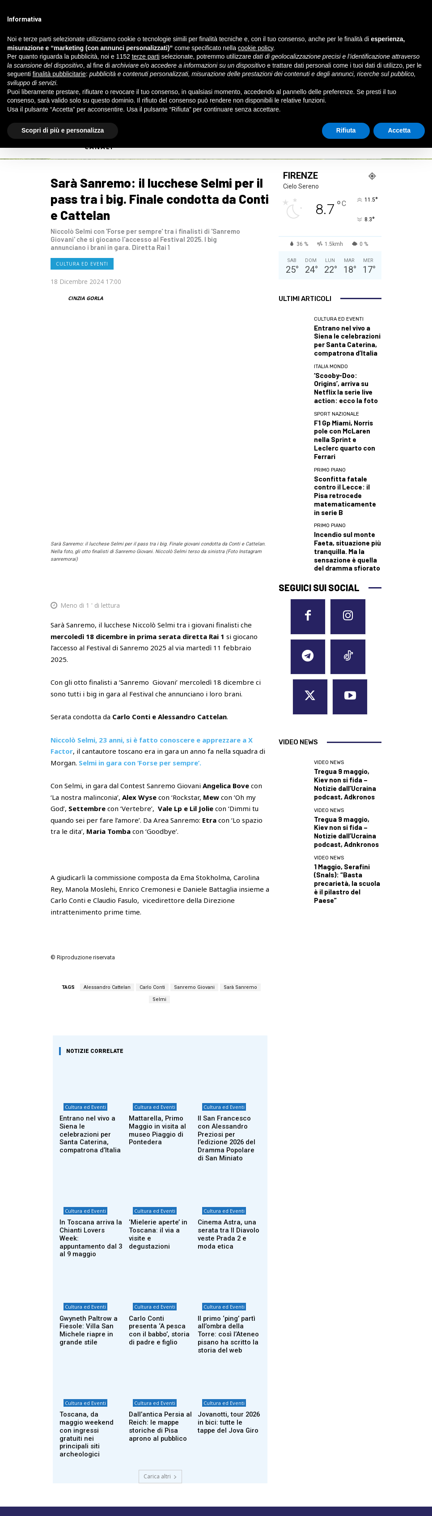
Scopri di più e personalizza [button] (62, 130)
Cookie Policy (68, 1440)
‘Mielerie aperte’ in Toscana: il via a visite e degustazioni (159, 1099)
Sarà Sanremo (240, 865)
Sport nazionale (336, 397)
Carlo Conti (152, 865)
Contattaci (294, 1458)
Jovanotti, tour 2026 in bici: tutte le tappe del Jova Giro (226, 1272)
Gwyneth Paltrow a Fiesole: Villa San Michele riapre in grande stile (84, 1189)
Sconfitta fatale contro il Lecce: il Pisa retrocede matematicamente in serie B (346, 448)
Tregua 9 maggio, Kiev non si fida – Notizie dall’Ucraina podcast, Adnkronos (347, 686)
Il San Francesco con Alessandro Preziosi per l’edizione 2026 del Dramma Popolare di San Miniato (228, 1012)
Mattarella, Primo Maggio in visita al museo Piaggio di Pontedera (152, 1008)
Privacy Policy (107, 1440)
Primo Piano (330, 431)
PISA (315, 1378)
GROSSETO (240, 1388)
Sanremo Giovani (194, 865)
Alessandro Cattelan (107, 865)
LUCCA (232, 1410)
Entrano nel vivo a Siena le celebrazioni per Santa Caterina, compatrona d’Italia (90, 1008)
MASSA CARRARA (334, 1367)
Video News (329, 635)
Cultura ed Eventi (82, 264)
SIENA (317, 1410)
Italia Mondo (331, 359)
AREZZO (235, 1367)
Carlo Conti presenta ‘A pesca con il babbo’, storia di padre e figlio (159, 1185)
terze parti (146, 56)
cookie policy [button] (255, 48)
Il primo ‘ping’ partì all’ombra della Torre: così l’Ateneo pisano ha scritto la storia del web (229, 1189)
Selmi (159, 877)
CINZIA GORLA (85, 298)
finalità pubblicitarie (59, 73)
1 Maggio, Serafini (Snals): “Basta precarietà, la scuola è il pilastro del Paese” (345, 724)
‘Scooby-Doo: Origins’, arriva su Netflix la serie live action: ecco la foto (347, 373)
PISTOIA (321, 1388)
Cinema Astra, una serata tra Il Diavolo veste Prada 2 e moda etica (227, 1103)
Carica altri (160, 1307)
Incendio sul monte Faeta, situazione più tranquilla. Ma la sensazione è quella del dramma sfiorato (345, 486)
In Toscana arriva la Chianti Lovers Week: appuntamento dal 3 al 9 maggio (90, 1103)
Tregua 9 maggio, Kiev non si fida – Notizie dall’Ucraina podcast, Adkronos (347, 648)
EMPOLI (235, 1378)
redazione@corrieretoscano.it (88, 1425)
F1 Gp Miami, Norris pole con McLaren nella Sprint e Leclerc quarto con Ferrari (347, 410)
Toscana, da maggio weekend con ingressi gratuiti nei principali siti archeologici (90, 1276)
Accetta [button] (399, 130)
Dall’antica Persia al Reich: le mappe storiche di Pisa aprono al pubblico (160, 1276)
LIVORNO (237, 1399)
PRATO (319, 1399)
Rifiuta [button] (346, 130)
